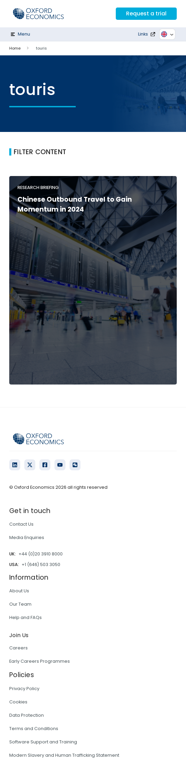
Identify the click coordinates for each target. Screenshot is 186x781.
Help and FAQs (25, 617)
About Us (19, 591)
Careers (18, 648)
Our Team (20, 604)
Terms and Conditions (33, 728)
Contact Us (21, 524)
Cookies (18, 702)
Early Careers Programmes (39, 661)
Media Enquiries (26, 537)
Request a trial (146, 13)
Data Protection (26, 715)
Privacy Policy (24, 688)
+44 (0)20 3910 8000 (40, 554)
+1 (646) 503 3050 (41, 564)
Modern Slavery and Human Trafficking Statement (64, 755)
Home (15, 48)
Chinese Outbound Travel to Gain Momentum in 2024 (74, 204)
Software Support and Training (43, 742)
